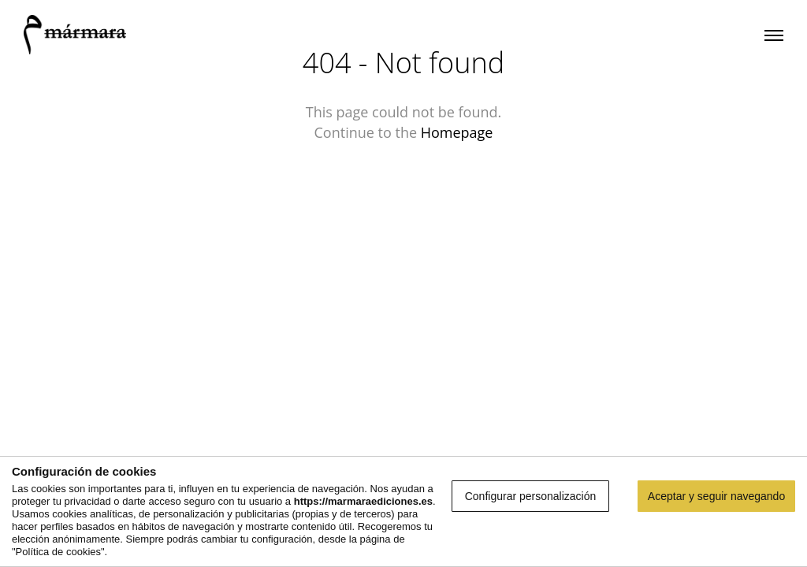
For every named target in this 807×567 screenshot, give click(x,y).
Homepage (457, 132)
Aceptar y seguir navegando (716, 496)
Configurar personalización (531, 496)
